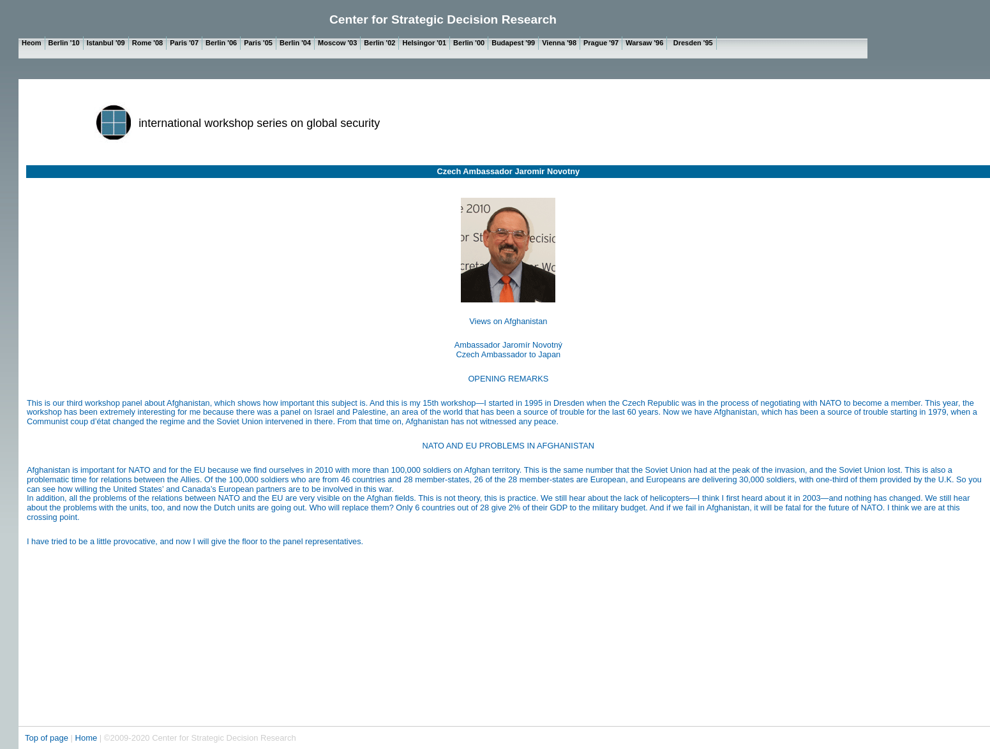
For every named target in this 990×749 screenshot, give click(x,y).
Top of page (48, 738)
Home (86, 738)
